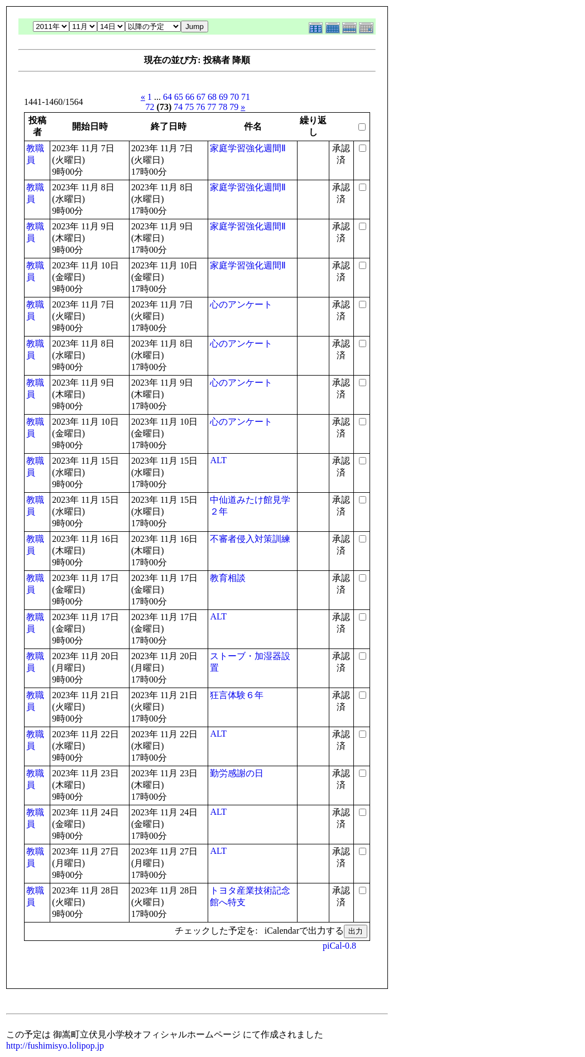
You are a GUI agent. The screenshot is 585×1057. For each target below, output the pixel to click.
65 (178, 97)
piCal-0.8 (339, 945)
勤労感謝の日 (236, 773)
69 (223, 97)
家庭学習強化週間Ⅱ (248, 148)
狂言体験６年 (236, 695)
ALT (218, 460)
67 (200, 97)
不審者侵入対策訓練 (250, 539)
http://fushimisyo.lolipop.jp (55, 1045)
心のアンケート (241, 304)
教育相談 (228, 578)
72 (150, 107)
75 (189, 107)
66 (189, 97)
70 (234, 97)
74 (178, 107)
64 (167, 97)
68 (212, 97)
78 (222, 107)
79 (233, 107)
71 (245, 97)
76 (200, 107)
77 (211, 107)
